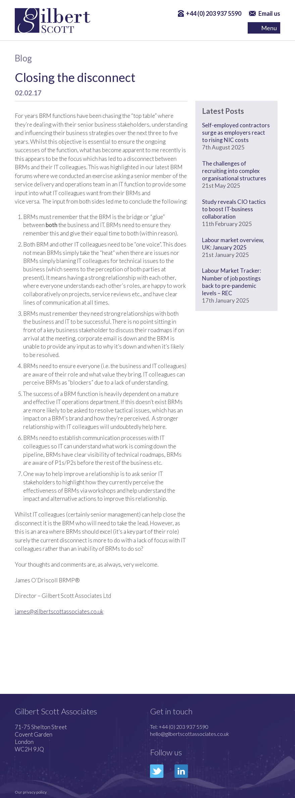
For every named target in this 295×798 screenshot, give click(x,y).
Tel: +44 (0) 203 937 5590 (179, 726)
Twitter (156, 771)
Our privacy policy (31, 792)
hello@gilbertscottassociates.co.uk (189, 733)
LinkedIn (181, 771)
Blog (23, 58)
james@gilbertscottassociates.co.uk (59, 611)
